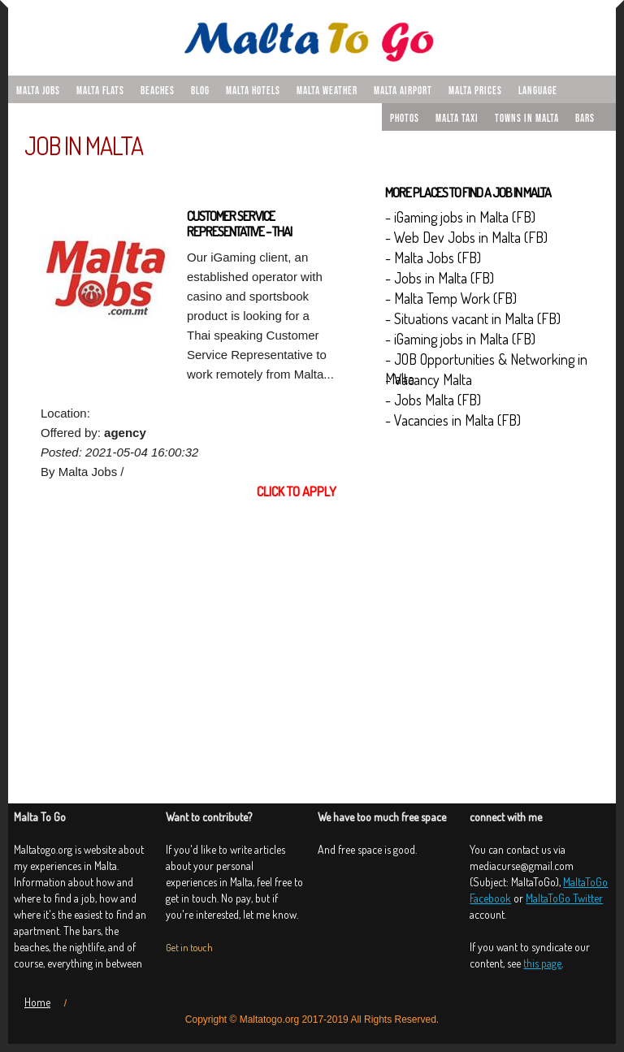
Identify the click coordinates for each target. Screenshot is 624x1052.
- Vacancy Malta (428, 379)
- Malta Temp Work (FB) (451, 298)
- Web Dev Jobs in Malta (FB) (466, 237)
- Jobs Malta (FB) (433, 400)
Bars (585, 118)
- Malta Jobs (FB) (433, 257)
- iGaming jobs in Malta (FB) (460, 217)
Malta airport (403, 90)
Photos (404, 118)
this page (542, 963)
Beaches (158, 90)
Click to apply (296, 491)
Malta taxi (457, 118)
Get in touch (189, 948)
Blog (200, 90)
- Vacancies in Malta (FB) (453, 420)
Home (37, 1002)
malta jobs (38, 90)
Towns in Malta (527, 118)
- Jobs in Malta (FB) (439, 278)
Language (537, 90)
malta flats (100, 90)
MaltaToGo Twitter (564, 898)
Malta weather (327, 90)
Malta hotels (253, 90)
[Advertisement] (188, 637)
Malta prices (475, 90)
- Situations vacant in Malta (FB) (473, 318)
